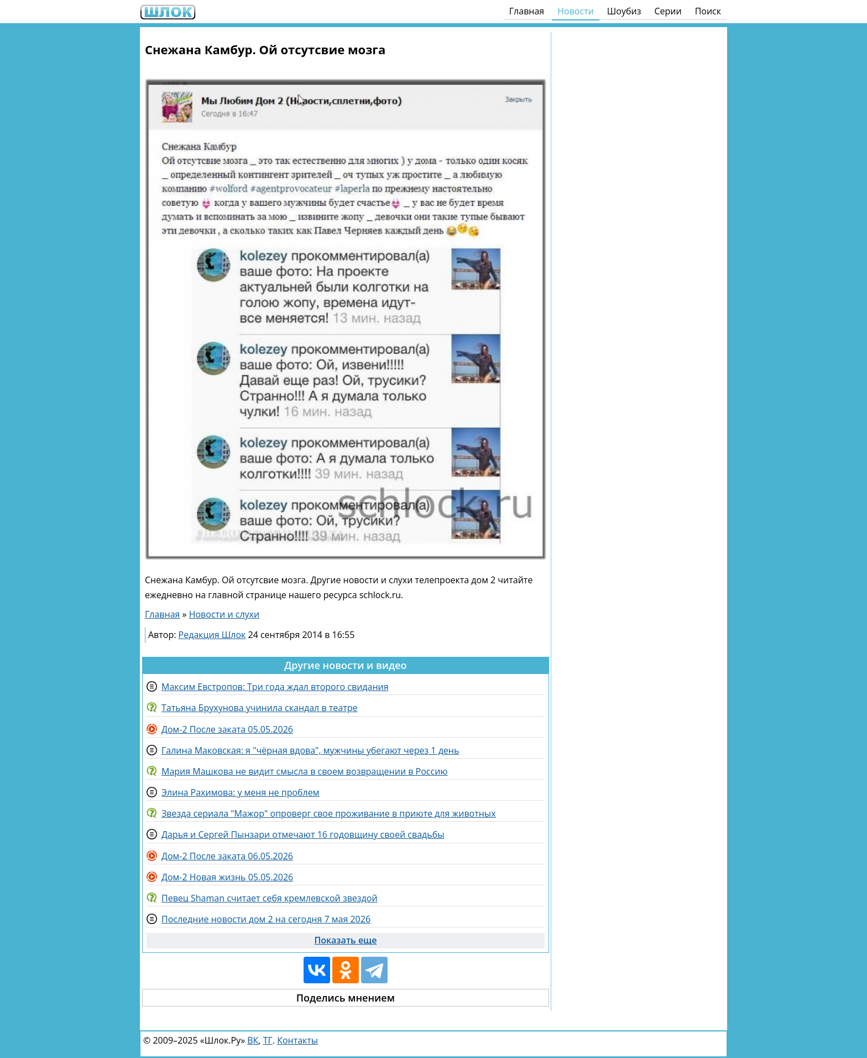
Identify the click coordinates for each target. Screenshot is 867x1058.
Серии (667, 11)
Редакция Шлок (212, 635)
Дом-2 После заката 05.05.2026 (227, 729)
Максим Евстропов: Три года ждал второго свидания (275, 687)
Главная (526, 11)
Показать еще (345, 940)
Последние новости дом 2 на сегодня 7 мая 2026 (265, 919)
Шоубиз (624, 11)
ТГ (268, 1040)
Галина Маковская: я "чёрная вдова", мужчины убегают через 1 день (310, 750)
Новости (575, 11)
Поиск (708, 11)
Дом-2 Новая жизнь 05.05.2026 (227, 877)
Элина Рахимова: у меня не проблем (240, 792)
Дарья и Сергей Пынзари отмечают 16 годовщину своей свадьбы (302, 834)
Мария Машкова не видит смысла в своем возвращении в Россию (304, 771)
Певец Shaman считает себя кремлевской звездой (269, 898)
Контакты (297, 1040)
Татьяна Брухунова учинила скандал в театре (259, 708)
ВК (252, 1040)
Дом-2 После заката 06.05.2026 (227, 856)
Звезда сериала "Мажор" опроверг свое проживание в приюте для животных (328, 813)
